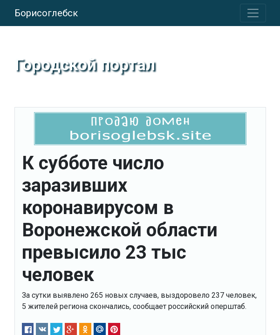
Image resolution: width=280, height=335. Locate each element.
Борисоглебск (46, 13)
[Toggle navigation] (253, 13)
